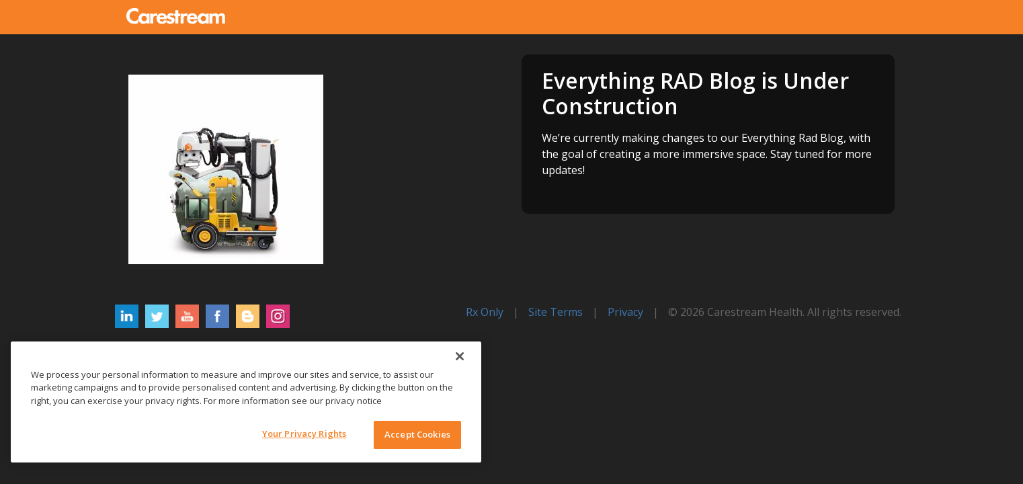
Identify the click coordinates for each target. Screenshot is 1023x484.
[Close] (460, 356)
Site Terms (555, 312)
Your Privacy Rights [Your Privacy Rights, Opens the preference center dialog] (304, 434)
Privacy (625, 312)
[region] (246, 401)
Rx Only (484, 312)
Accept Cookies (417, 434)
